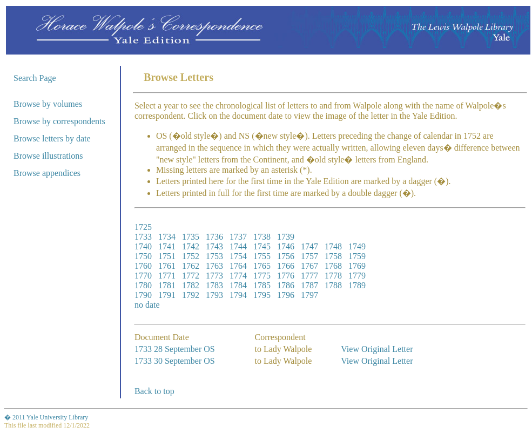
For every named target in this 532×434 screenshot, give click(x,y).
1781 (167, 285)
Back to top (154, 391)
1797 (309, 295)
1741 (167, 246)
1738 (262, 236)
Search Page (35, 78)
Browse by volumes (48, 104)
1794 (238, 295)
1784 (238, 285)
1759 (357, 256)
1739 (285, 236)
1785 (262, 285)
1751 (167, 256)
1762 (190, 265)
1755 (262, 256)
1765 (262, 265)
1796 (285, 295)
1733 (143, 236)
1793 (214, 295)
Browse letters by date (52, 138)
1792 (190, 295)
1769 (357, 265)
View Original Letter (377, 349)
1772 (190, 275)
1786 (285, 285)
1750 (143, 256)
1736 (214, 236)
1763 (214, 265)
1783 (214, 285)
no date (147, 304)
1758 (333, 256)
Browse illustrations (48, 155)
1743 (214, 246)
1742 (190, 246)
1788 (333, 285)
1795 (262, 295)
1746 (285, 246)
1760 (143, 265)
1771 (167, 275)
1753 (214, 256)
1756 (285, 256)
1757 (309, 256)
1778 (333, 275)
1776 (285, 275)
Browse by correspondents (59, 121)
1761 (167, 265)
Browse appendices (47, 173)
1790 (143, 295)
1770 (143, 275)
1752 (190, 256)
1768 (333, 265)
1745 (262, 246)
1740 (143, 246)
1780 (143, 285)
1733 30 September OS (174, 360)
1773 (214, 275)
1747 (309, 246)
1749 (357, 246)
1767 (309, 265)
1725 (143, 227)
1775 (262, 275)
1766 (285, 265)
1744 (238, 246)
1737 (238, 236)
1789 (357, 285)
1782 (190, 285)
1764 (238, 265)
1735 (190, 236)
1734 (167, 236)
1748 (333, 246)
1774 (238, 275)
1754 (238, 256)
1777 (309, 275)
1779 (357, 275)
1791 (167, 295)
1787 (309, 285)
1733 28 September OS (174, 349)
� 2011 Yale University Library (46, 417)
